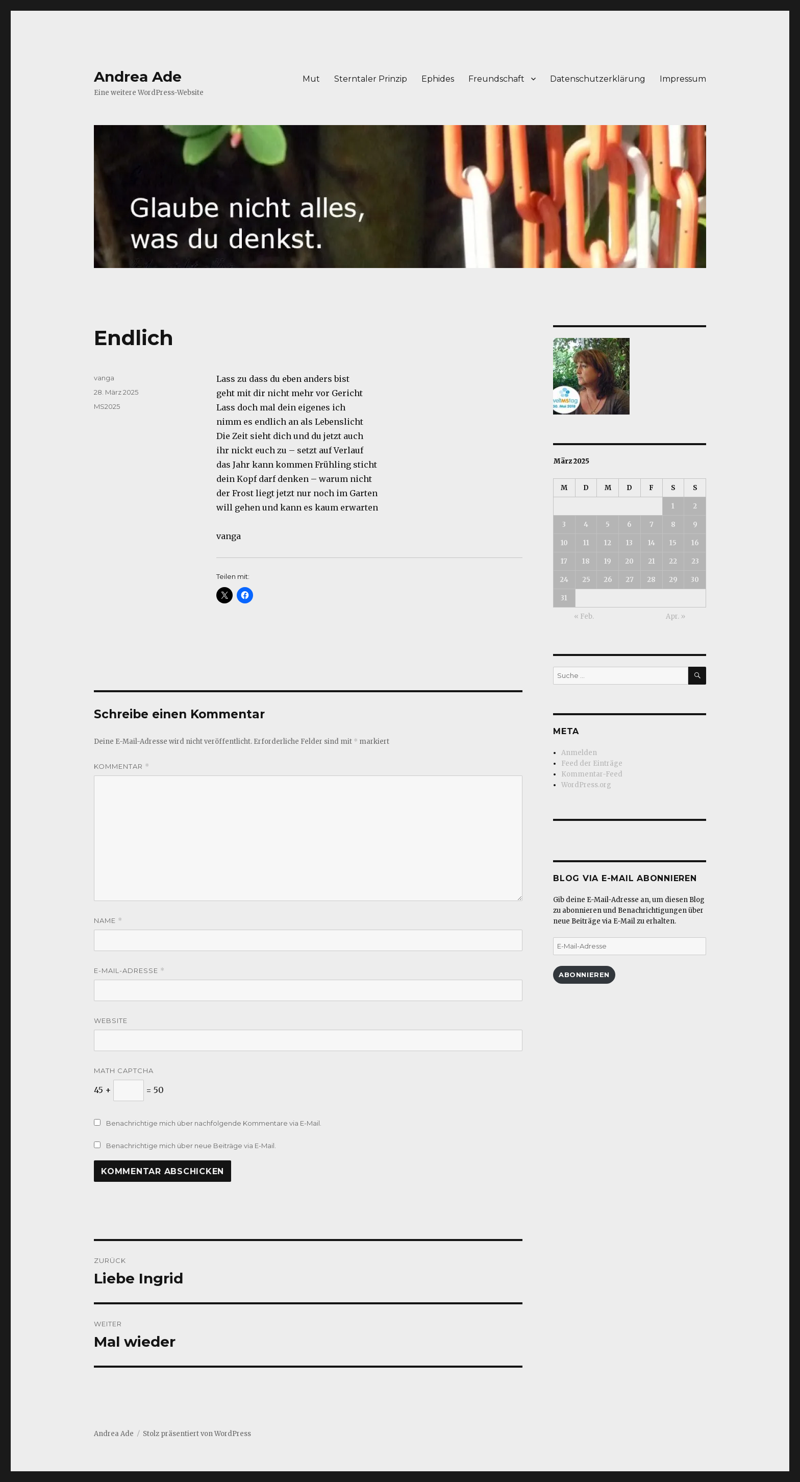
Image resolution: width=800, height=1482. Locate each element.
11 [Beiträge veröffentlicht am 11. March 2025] (586, 543)
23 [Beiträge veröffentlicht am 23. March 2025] (695, 561)
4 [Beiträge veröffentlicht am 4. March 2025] (586, 524)
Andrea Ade (138, 76)
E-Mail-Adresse (129, 970)
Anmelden (579, 752)
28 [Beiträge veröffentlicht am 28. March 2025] (651, 579)
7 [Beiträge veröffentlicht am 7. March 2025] (651, 524)
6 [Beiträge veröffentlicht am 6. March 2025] (629, 524)
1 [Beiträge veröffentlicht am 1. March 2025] (672, 506)
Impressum (683, 79)
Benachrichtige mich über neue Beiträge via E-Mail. (191, 1145)
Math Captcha (124, 1070)
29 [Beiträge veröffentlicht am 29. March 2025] (673, 579)
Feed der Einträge (591, 763)
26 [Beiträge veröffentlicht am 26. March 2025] (608, 579)
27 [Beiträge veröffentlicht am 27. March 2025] (630, 579)
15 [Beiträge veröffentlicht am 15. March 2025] (673, 543)
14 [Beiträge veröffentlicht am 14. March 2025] (651, 543)
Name (108, 920)
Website (111, 1020)
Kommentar (121, 766)
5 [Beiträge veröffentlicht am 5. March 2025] (608, 524)
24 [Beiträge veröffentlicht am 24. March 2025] (564, 579)
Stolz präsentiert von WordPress (197, 1433)
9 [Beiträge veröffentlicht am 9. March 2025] (695, 524)
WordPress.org (586, 785)
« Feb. (584, 616)
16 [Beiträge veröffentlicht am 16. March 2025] (695, 543)
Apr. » (675, 616)
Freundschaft (496, 79)
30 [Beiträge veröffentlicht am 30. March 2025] (695, 579)
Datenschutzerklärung (597, 79)
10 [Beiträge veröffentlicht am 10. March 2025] (564, 543)
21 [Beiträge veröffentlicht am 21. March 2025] (651, 561)
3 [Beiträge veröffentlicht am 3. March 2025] (564, 524)
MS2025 (107, 406)
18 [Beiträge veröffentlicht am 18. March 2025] (586, 561)
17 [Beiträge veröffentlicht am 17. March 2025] (564, 561)
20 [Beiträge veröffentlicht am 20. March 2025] (629, 561)
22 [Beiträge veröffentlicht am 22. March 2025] (673, 561)
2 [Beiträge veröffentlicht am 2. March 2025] (695, 506)
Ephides (437, 79)
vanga (104, 378)
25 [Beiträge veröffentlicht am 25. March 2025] (586, 579)
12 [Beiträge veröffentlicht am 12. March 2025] (607, 543)
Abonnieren (584, 974)
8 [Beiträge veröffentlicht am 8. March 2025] (673, 524)
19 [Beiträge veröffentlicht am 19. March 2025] (607, 561)
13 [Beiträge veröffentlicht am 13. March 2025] (629, 543)
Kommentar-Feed (591, 774)
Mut (311, 79)
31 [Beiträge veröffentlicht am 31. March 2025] (564, 598)
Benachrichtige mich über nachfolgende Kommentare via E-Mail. (213, 1123)
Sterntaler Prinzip (370, 79)
